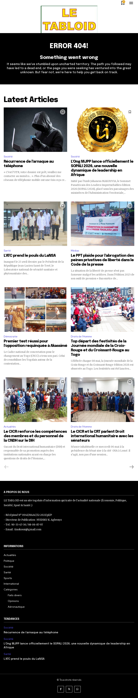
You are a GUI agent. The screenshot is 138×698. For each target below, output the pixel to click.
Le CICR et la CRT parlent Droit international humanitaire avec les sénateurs (102, 436)
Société (8, 156)
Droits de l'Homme (81, 336)
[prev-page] (6, 467)
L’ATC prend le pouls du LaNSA (30, 256)
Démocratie (10, 336)
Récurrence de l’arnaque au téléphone (31, 632)
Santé (7, 250)
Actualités (10, 426)
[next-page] (131, 467)
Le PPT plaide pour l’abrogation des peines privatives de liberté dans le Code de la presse (102, 260)
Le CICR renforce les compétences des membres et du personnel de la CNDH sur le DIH (35, 436)
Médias (75, 250)
